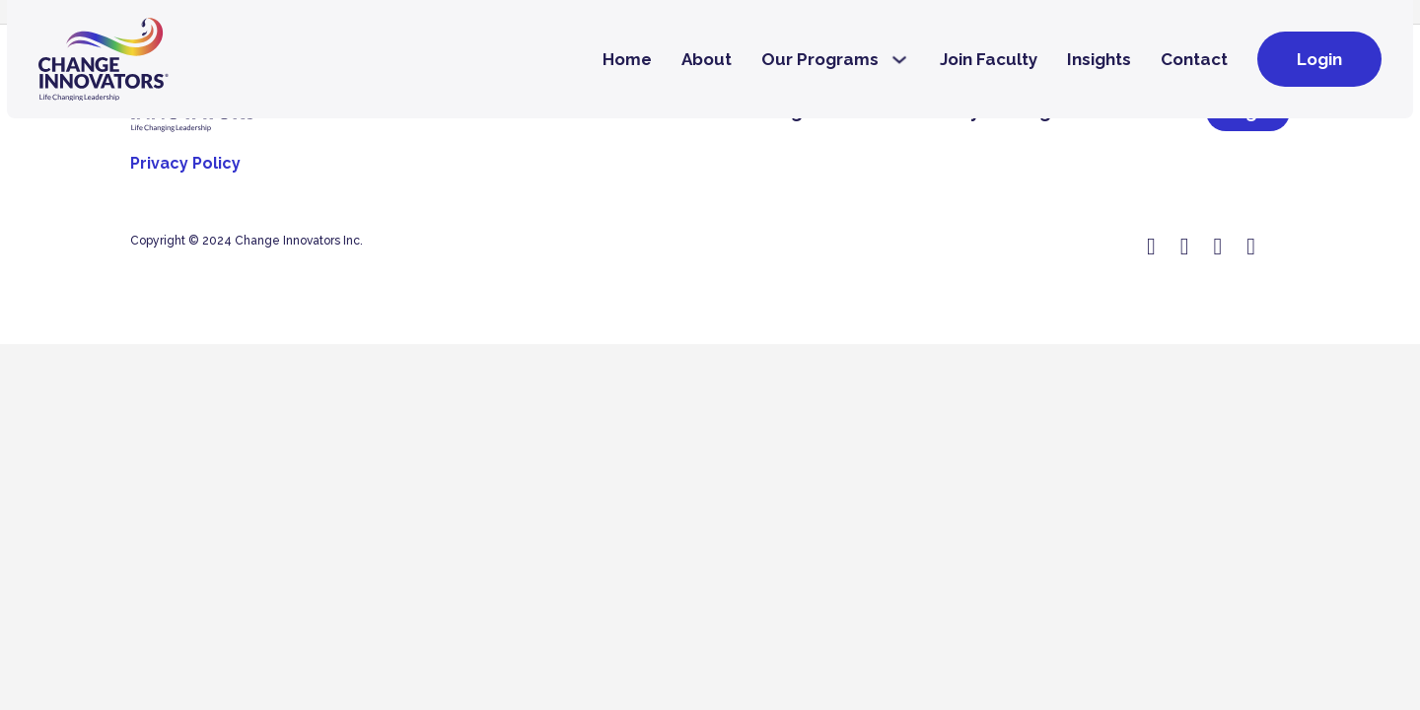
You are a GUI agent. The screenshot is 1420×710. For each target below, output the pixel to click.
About (706, 59)
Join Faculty (988, 59)
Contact (1194, 59)
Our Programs (820, 59)
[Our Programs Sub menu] (899, 60)
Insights (1099, 59)
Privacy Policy (185, 163)
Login (1319, 59)
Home (627, 59)
